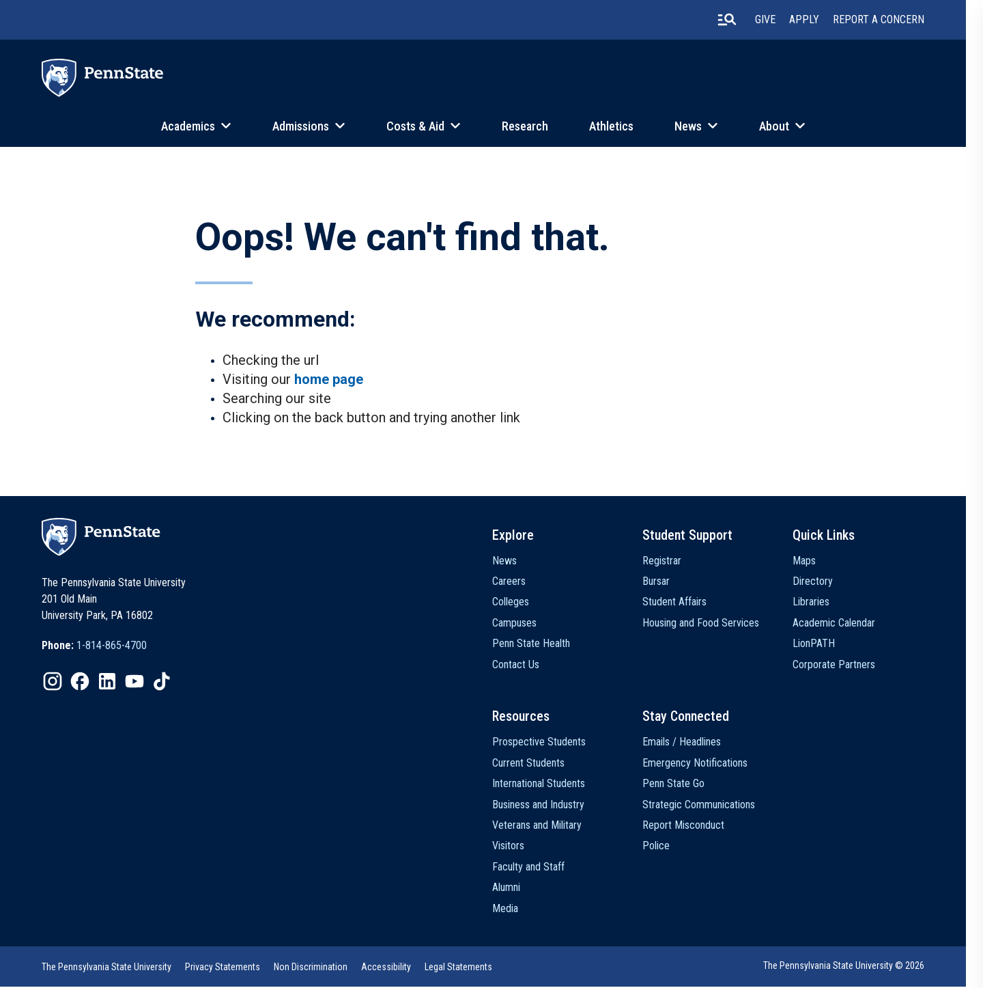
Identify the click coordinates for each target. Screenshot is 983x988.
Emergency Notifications (706, 764)
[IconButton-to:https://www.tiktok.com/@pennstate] (162, 683)
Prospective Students (548, 743)
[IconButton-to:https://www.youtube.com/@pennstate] (135, 683)
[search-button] (743, 19)
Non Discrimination (311, 968)
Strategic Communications (710, 805)
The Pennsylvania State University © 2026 (860, 966)
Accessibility (387, 968)
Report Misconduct (695, 826)
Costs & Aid (424, 126)
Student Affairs (686, 602)
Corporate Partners (848, 665)
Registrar (673, 561)
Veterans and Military (545, 826)
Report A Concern (895, 20)
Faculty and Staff (537, 868)
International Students (547, 785)
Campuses (523, 624)
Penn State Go (685, 785)
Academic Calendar (848, 624)
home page (328, 380)
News (696, 126)
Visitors (517, 847)
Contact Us (524, 665)
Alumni (515, 888)
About (782, 126)
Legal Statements (459, 968)
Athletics (619, 126)
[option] (94, 647)
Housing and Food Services (712, 624)
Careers (518, 582)
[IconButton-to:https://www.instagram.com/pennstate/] (53, 683)
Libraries (825, 602)
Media (514, 909)
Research (533, 126)
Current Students (537, 764)
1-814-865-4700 (112, 646)
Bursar (667, 582)
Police (667, 847)
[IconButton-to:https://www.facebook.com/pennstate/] (80, 683)
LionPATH (828, 644)
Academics (196, 126)
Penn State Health (540, 644)
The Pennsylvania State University (107, 968)
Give (781, 20)
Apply (821, 20)
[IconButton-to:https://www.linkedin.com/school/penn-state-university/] (108, 683)
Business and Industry (547, 805)
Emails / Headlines (693, 743)
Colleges (519, 602)
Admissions (309, 126)
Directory (827, 582)
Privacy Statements (223, 968)
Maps (818, 561)
